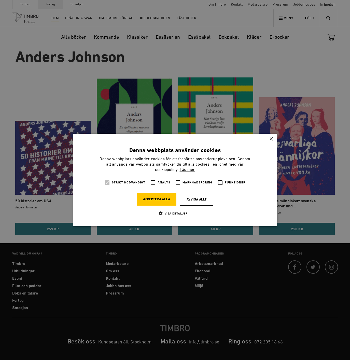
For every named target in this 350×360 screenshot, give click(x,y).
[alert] (175, 180)
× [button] (271, 139)
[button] (175, 213)
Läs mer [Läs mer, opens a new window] (187, 170)
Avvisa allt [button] (196, 199)
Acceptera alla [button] (156, 199)
